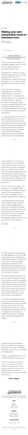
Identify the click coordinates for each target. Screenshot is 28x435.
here (10, 374)
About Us (14, 403)
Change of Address (14, 416)
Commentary (4, 28)
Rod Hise (9, 41)
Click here (4, 362)
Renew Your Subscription (14, 415)
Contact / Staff (14, 406)
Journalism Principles (14, 407)
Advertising (14, 404)
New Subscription (14, 413)
